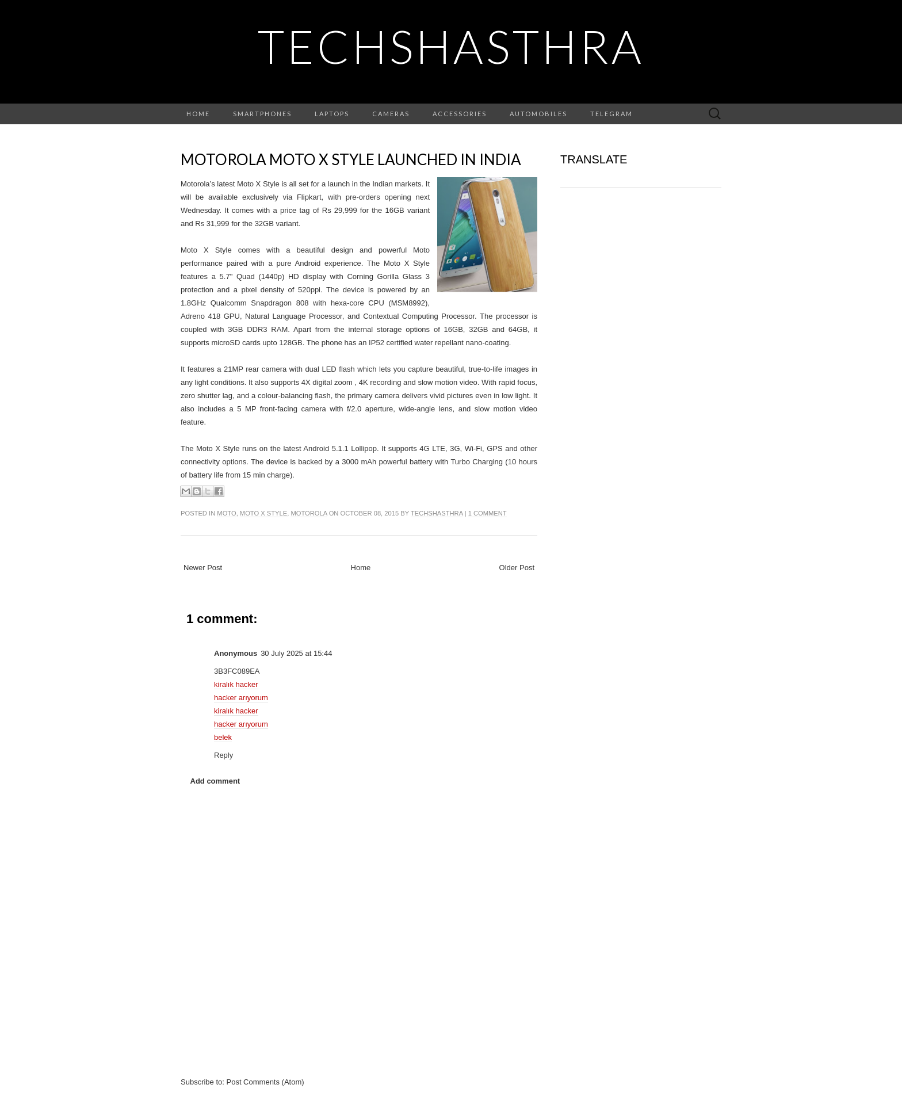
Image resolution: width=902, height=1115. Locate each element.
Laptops (332, 113)
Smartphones (262, 113)
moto (226, 513)
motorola (309, 513)
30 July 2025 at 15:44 (296, 653)
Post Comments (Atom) (265, 1082)
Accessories (460, 113)
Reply (223, 755)
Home (198, 113)
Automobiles (538, 113)
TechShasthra (451, 46)
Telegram (611, 113)
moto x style (263, 513)
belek (223, 737)
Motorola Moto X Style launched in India (351, 159)
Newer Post (203, 567)
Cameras (391, 113)
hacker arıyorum (241, 697)
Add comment (215, 781)
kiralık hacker (236, 684)
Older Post (516, 567)
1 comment (487, 513)
